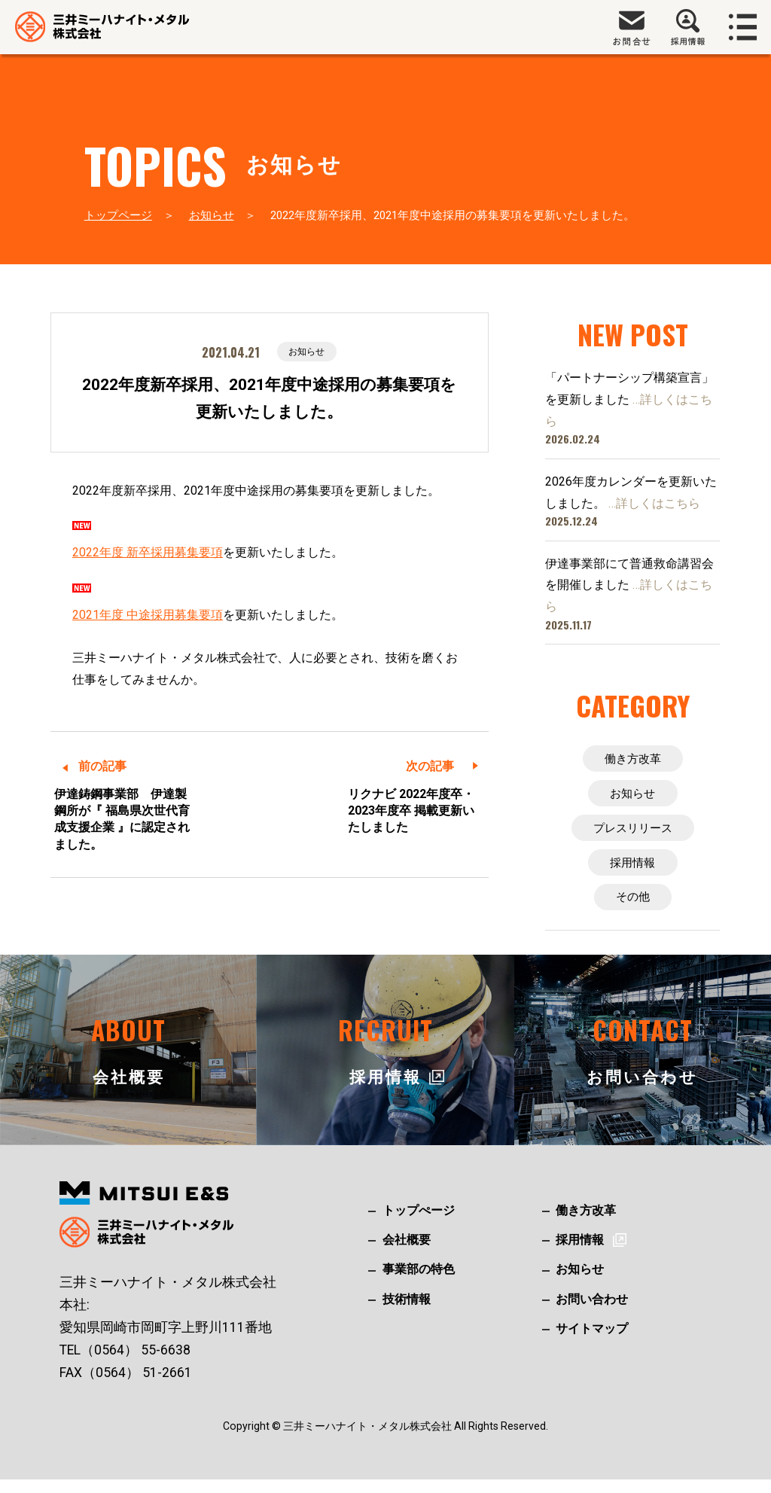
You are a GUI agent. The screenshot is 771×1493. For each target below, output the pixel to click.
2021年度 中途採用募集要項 (147, 616)
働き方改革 (632, 759)
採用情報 (632, 871)
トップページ (118, 215)
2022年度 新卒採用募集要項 (147, 554)
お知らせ (211, 215)
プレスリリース (632, 834)
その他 (632, 909)
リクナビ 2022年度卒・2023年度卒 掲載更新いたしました (411, 812)
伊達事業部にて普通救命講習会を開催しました (629, 585)
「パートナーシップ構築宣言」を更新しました (629, 399)
